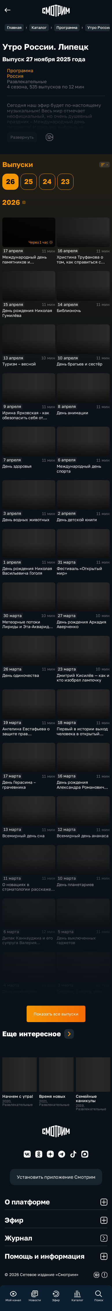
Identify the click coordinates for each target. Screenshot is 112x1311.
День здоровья (17, 466)
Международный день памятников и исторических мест (24, 262)
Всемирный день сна (23, 835)
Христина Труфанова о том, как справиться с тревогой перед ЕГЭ (80, 262)
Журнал (56, 1238)
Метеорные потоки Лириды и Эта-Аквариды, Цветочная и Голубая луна (27, 629)
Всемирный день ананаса (83, 835)
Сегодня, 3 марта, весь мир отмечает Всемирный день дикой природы (83, 996)
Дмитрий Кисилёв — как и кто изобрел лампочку (83, 678)
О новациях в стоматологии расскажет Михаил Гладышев (27, 889)
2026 (23, 202)
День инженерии (19, 991)
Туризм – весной (19, 363)
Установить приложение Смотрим (56, 1177)
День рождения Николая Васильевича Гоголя (27, 571)
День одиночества (20, 675)
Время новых (52, 1096)
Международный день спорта (79, 468)
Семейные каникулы (86, 1098)
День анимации (72, 412)
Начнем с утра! (17, 1096)
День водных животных (25, 519)
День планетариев (75, 884)
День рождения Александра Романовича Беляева (82, 787)
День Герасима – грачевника (19, 785)
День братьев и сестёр (79, 363)
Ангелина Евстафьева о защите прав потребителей (25, 733)
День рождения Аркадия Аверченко (81, 624)
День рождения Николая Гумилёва (27, 313)
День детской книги (77, 519)
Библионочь (69, 310)
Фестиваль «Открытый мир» (79, 571)
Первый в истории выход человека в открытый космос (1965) (82, 733)
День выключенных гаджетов (76, 940)
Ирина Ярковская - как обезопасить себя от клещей (25, 417)
